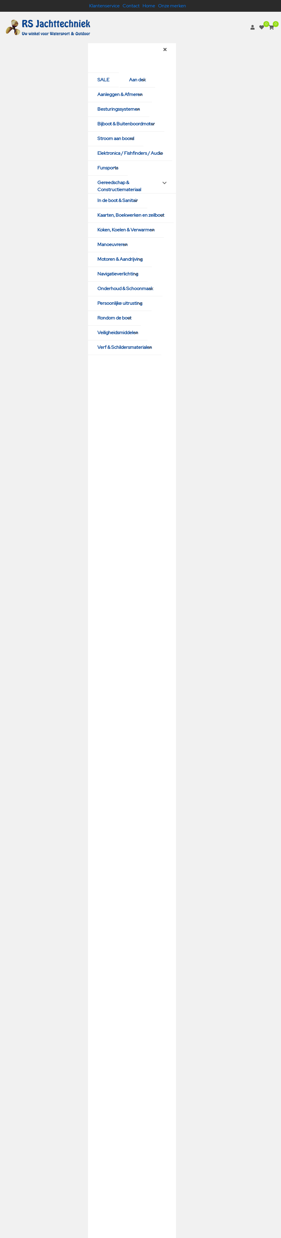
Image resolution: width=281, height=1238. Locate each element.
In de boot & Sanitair (117, 200)
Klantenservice (104, 6)
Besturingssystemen (118, 109)
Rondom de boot (114, 318)
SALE (103, 80)
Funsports (107, 168)
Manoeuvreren (112, 244)
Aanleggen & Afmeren (120, 94)
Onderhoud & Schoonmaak (125, 288)
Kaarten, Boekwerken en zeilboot (130, 215)
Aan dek (137, 80)
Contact (131, 6)
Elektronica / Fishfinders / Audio (130, 153)
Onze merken (172, 6)
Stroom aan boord (115, 138)
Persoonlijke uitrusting (119, 303)
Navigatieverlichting (117, 274)
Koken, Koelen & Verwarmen (126, 230)
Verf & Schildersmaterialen (124, 347)
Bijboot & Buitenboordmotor (126, 124)
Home (149, 6)
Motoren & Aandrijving (120, 259)
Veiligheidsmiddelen (117, 332)
